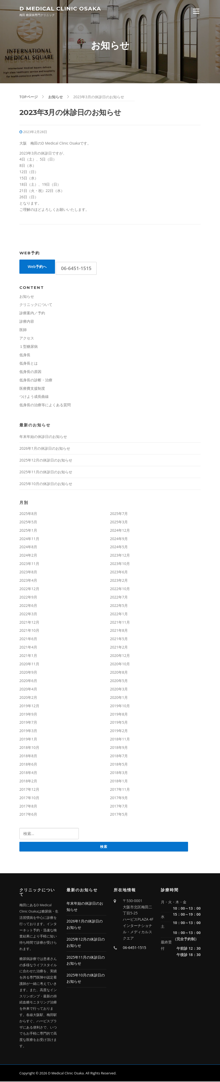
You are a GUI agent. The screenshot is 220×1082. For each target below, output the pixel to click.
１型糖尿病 (28, 346)
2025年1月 (28, 530)
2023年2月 (119, 580)
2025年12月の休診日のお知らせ (45, 460)
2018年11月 (120, 739)
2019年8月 (119, 714)
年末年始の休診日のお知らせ (43, 437)
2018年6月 (28, 764)
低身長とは (28, 363)
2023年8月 (28, 572)
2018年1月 (119, 781)
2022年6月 (28, 605)
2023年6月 (119, 572)
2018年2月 (28, 781)
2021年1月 (28, 655)
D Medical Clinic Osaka (60, 8)
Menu (196, 11)
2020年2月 (28, 697)
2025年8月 (28, 514)
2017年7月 (119, 806)
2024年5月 (119, 547)
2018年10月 (29, 747)
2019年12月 (29, 706)
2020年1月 (119, 697)
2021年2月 (119, 647)
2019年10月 (120, 706)
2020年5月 (119, 681)
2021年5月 (119, 639)
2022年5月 (119, 605)
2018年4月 (28, 773)
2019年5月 (119, 722)
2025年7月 (119, 514)
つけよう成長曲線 (34, 396)
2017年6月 (28, 814)
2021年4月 (28, 647)
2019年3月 (28, 731)
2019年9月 (28, 714)
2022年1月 (119, 614)
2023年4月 (28, 580)
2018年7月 (119, 756)
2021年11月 (120, 622)
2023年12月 (120, 555)
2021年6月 (28, 639)
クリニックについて (35, 305)
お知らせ (26, 296)
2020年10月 (120, 664)
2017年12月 (29, 789)
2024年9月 (119, 538)
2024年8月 (28, 547)
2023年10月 (120, 564)
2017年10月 (29, 798)
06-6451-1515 (76, 268)
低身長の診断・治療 (35, 380)
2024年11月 (29, 538)
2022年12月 (29, 589)
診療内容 (26, 321)
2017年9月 (119, 798)
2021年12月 (29, 622)
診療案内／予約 (32, 313)
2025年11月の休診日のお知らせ (45, 472)
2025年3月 (119, 522)
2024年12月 (120, 530)
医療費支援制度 (32, 388)
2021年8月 (119, 630)
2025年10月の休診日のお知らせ (45, 484)
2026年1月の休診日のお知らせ (44, 448)
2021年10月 (29, 630)
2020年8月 (119, 672)
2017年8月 (28, 806)
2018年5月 (119, 764)
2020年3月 (119, 689)
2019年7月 (28, 722)
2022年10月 (120, 589)
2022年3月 (28, 614)
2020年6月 (28, 681)
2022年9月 (28, 597)
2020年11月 (29, 664)
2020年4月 (28, 689)
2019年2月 (119, 731)
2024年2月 (28, 555)
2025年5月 (28, 522)
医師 (23, 330)
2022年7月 (119, 597)
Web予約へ (37, 267)
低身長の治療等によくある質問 (45, 405)
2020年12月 (120, 655)
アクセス (26, 338)
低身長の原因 (30, 372)
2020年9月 (28, 672)
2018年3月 (119, 773)
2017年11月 (120, 789)
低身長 (24, 355)
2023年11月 (29, 564)
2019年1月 (28, 739)
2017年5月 (119, 814)
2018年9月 (119, 747)
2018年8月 (28, 756)
